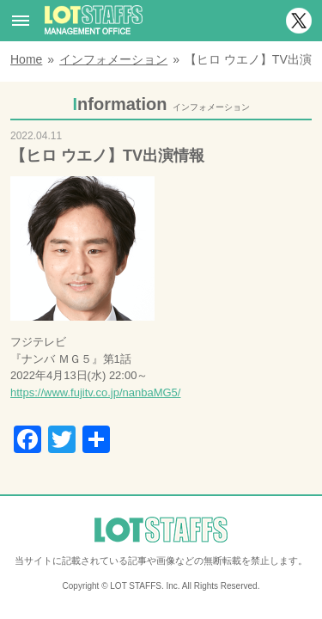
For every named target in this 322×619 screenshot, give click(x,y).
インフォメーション (113, 59)
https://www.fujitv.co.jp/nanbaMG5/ (95, 392)
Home (26, 59)
